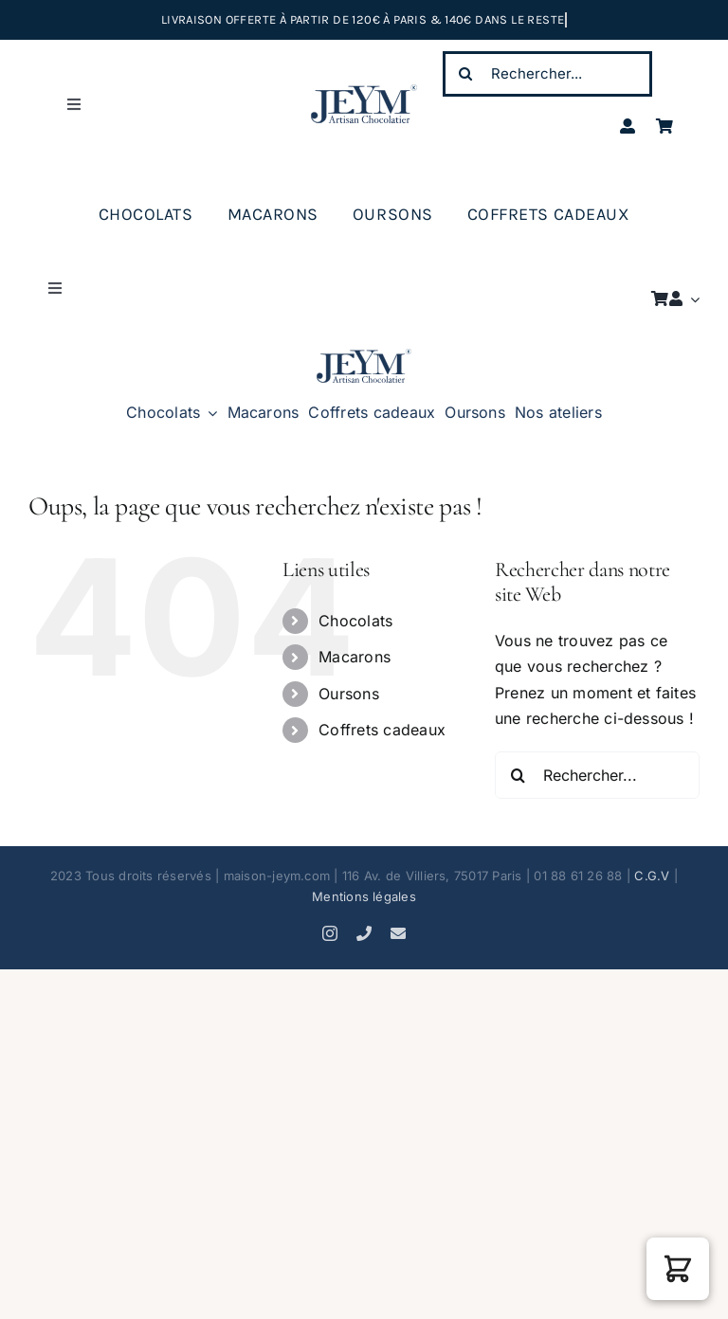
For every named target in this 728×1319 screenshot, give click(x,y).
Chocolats (355, 620)
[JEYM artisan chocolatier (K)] (364, 91)
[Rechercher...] (547, 74)
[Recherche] (465, 74)
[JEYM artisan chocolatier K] (364, 356)
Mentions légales (364, 896)
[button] (677, 1269)
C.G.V (651, 875)
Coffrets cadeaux (382, 729)
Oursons (348, 693)
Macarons (354, 656)
